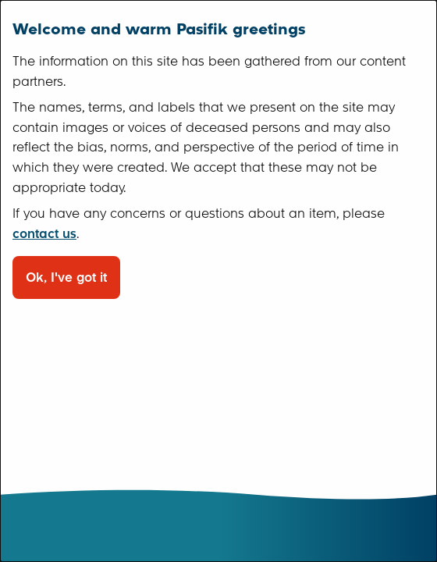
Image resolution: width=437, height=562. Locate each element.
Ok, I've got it (66, 277)
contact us (44, 234)
